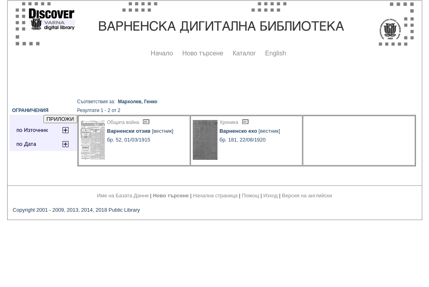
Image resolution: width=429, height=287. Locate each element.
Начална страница (215, 196)
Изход (270, 196)
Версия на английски (307, 196)
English (275, 53)
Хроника (228, 122)
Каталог (244, 53)
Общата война (123, 122)
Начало (162, 53)
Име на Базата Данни (123, 196)
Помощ (250, 196)
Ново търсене (202, 53)
